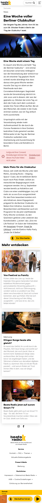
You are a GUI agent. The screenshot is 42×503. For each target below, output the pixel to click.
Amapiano (11, 227)
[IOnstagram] (18, 426)
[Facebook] (23, 426)
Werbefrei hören (20, 499)
